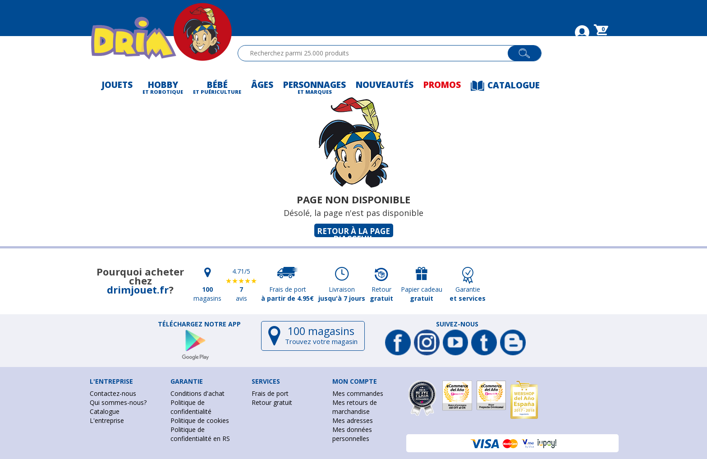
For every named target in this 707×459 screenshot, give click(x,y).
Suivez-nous (457, 324)
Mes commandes (357, 393)
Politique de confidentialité (190, 407)
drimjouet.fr (138, 289)
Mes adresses (352, 420)
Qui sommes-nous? (118, 402)
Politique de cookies (199, 420)
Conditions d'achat (197, 393)
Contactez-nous (113, 393)
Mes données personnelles (352, 434)
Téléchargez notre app (199, 324)
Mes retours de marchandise (354, 407)
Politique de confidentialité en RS (200, 434)
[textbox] (376, 53)
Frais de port (270, 393)
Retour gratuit (272, 402)
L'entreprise (107, 420)
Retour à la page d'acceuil (353, 231)
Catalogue (104, 411)
